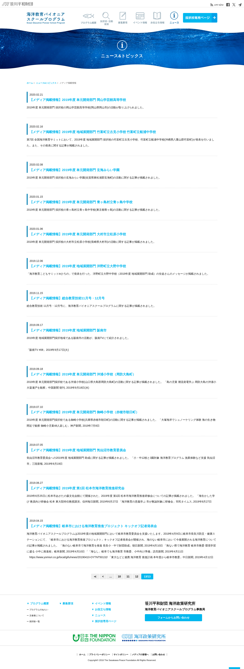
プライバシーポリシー (99, 654)
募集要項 (123, 17)
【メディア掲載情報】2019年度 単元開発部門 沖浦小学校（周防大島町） (83, 374)
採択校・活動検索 (105, 17)
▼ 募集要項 (66, 603)
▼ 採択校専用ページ (104, 621)
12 (136, 576)
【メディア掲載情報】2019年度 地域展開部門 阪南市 (68, 330)
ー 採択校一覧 (33, 621)
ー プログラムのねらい (37, 609)
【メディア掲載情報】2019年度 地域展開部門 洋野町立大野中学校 (78, 266)
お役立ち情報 (157, 17)
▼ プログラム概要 (38, 603)
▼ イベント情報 (101, 603)
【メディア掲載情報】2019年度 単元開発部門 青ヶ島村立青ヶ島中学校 (81, 202)
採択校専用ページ (200, 18)
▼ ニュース (99, 615)
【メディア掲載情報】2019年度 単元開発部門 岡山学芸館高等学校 (78, 100)
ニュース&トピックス (174, 17)
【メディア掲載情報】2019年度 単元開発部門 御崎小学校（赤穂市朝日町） (84, 412)
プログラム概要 (88, 17)
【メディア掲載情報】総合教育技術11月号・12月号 (67, 298)
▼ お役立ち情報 (101, 609)
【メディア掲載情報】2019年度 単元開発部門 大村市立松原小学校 (78, 234)
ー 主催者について (35, 615)
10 (119, 576)
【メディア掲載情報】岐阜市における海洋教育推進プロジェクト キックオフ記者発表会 (93, 526)
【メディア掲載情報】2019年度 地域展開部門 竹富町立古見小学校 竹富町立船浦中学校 (93, 132)
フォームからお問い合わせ (173, 617)
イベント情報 (140, 17)
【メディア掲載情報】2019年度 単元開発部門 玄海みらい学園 (75, 170)
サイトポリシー (121, 654)
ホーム (30, 83)
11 (128, 576)
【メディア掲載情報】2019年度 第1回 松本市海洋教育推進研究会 (77, 488)
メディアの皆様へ (140, 654)
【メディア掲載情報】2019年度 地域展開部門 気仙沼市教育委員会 (78, 450)
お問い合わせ (158, 654)
